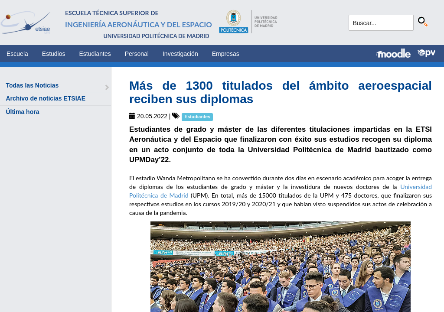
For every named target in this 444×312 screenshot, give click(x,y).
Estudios (53, 53)
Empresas (225, 53)
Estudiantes (95, 53)
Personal (137, 53)
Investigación (180, 53)
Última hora (22, 111)
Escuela (17, 53)
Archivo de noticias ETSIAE (45, 98)
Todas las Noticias (32, 85)
